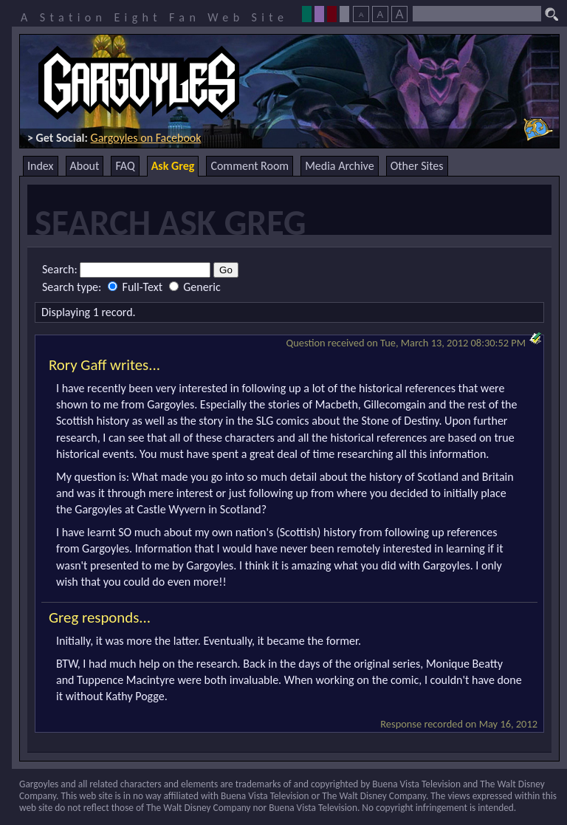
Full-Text (136, 287)
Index (40, 166)
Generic (195, 287)
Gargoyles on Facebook (146, 138)
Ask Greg (173, 166)
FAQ (124, 166)
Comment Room (249, 166)
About (85, 166)
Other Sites (417, 166)
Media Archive (339, 166)
